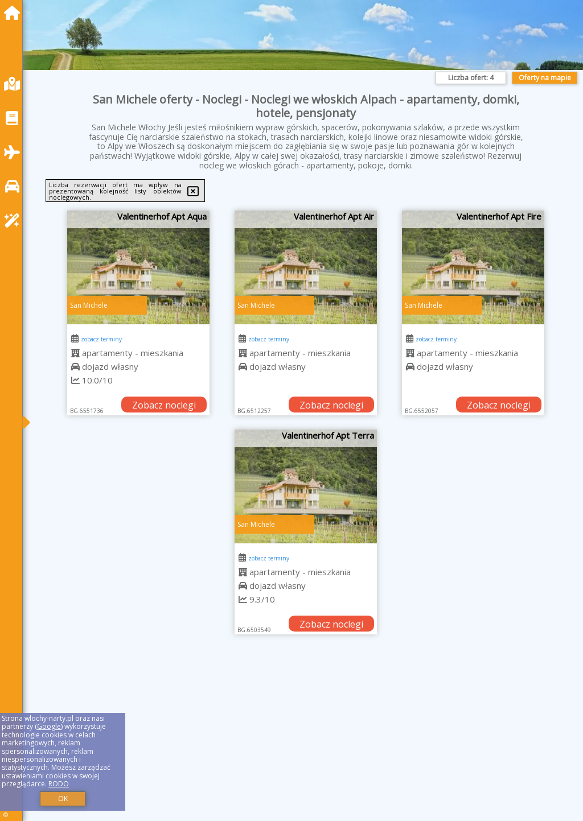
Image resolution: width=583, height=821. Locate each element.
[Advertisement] (305, 742)
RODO (58, 784)
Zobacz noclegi (164, 405)
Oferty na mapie (545, 77)
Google (49, 726)
